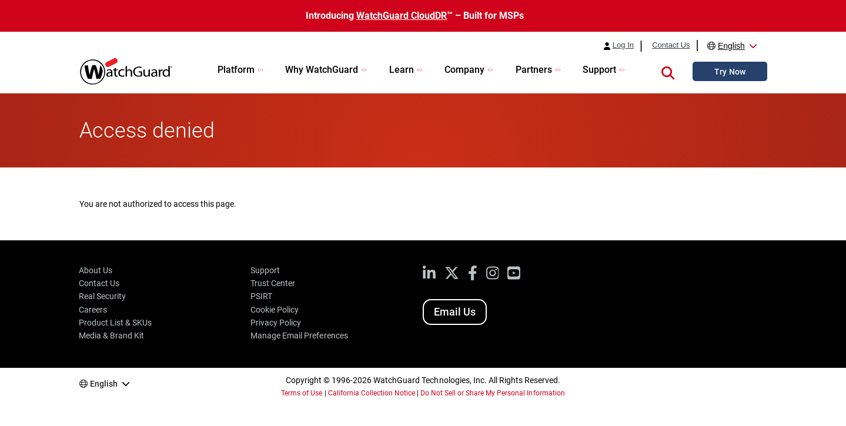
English (731, 46)
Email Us (455, 312)
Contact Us (671, 45)
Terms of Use (301, 393)
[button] (667, 71)
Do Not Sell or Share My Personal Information (492, 393)
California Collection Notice (371, 393)
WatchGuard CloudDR (401, 15)
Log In (623, 45)
